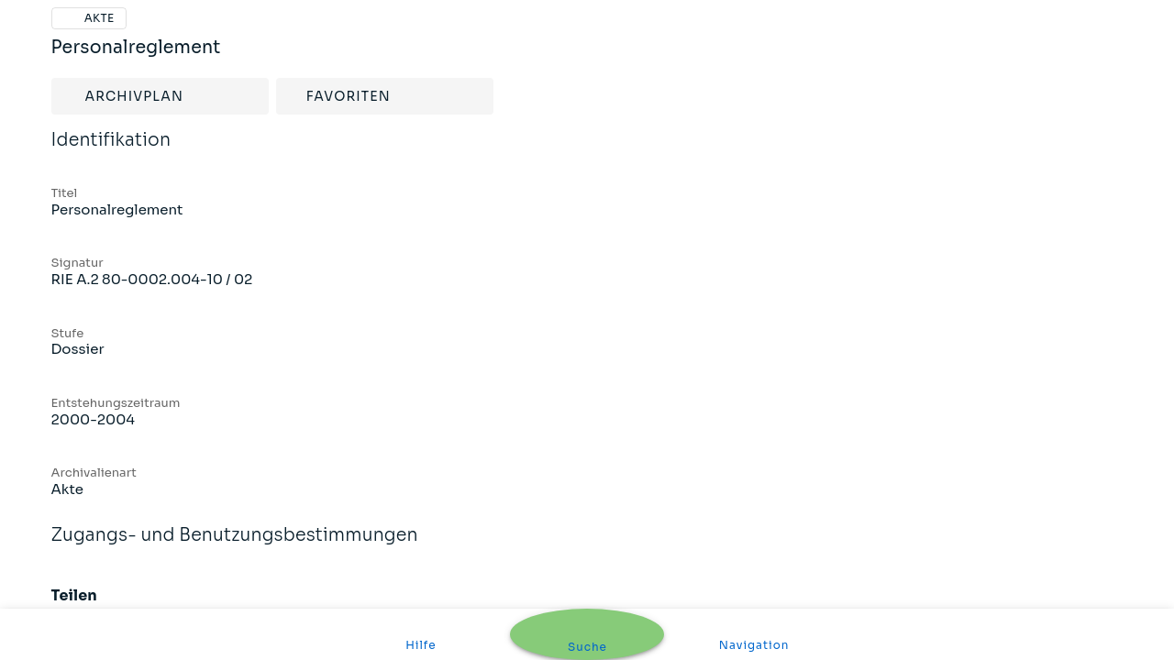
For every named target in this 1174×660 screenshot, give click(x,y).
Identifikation (111, 152)
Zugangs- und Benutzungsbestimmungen (234, 547)
